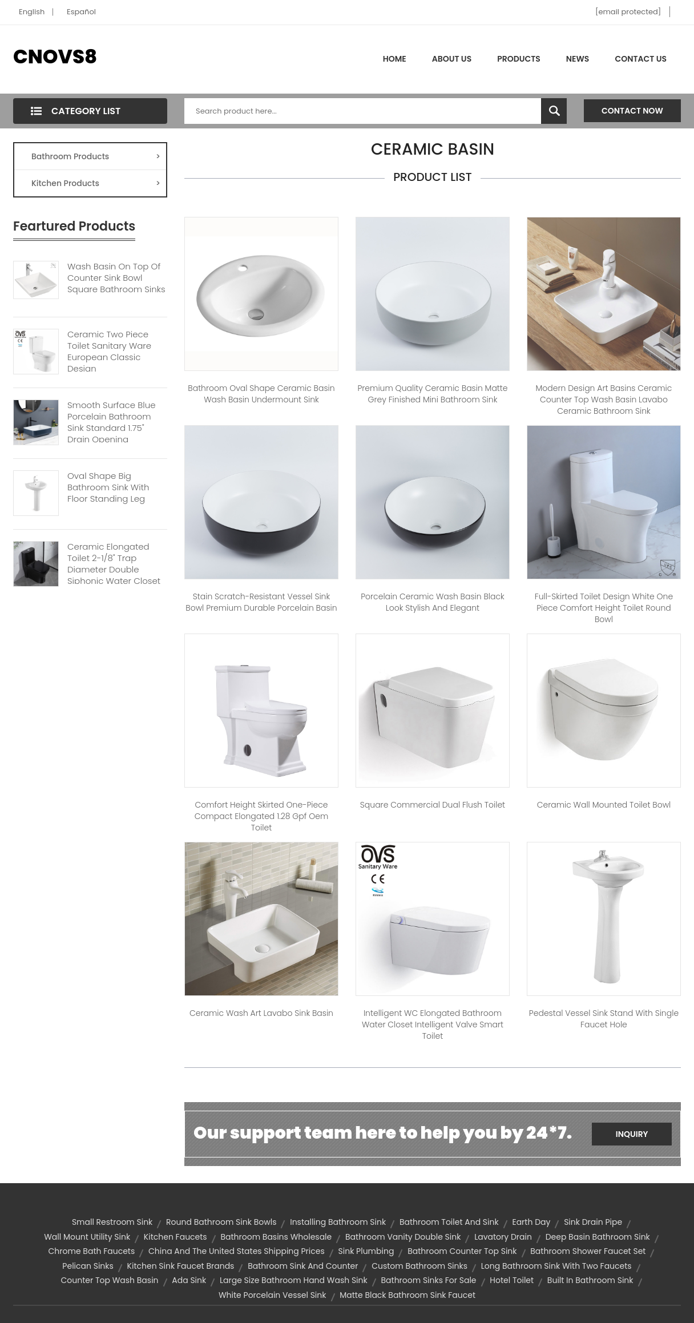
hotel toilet (512, 1280)
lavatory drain (503, 1237)
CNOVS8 (55, 56)
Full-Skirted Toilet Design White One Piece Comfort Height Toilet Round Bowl (604, 608)
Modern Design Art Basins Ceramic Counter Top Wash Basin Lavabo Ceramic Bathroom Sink (604, 399)
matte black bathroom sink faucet (407, 1295)
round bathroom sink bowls (221, 1222)
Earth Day (531, 1222)
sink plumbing (366, 1251)
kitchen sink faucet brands (181, 1266)
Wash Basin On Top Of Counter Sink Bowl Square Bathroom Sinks (116, 278)
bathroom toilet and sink (449, 1222)
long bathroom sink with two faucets (556, 1266)
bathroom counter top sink (462, 1251)
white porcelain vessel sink (272, 1295)
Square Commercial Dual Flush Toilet (432, 804)
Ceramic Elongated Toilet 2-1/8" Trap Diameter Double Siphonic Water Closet (113, 564)
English (32, 11)
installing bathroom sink (338, 1222)
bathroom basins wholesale (276, 1237)
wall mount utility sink (87, 1237)
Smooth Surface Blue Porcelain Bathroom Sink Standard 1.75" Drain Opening (111, 422)
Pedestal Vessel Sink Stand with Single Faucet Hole (604, 1018)
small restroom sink (112, 1222)
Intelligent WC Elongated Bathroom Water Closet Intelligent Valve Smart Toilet (432, 1024)
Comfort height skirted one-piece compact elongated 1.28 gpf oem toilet (261, 816)
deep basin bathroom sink (598, 1237)
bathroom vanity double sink (403, 1237)
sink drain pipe (593, 1222)
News (578, 58)
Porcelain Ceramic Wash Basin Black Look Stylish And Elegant (433, 602)
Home (394, 58)
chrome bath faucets (92, 1251)
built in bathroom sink (590, 1280)
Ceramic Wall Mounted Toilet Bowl (604, 804)
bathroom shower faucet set (587, 1251)
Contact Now (632, 110)
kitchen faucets (175, 1237)
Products (518, 58)
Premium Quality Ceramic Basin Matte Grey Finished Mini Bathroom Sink (432, 393)
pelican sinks (87, 1266)
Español (81, 11)
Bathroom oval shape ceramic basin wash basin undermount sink (261, 393)
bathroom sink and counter (303, 1266)
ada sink (189, 1280)
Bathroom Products (95, 156)
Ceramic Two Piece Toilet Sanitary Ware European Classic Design (109, 351)
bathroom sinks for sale (428, 1280)
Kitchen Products (95, 183)
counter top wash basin (109, 1280)
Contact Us (641, 58)
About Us (451, 58)
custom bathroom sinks (419, 1266)
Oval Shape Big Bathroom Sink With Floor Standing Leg (108, 487)
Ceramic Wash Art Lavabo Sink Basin (261, 1013)
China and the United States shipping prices (236, 1251)
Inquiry (632, 1134)
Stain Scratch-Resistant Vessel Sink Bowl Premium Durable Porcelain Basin (261, 602)
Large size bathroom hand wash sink (294, 1280)
